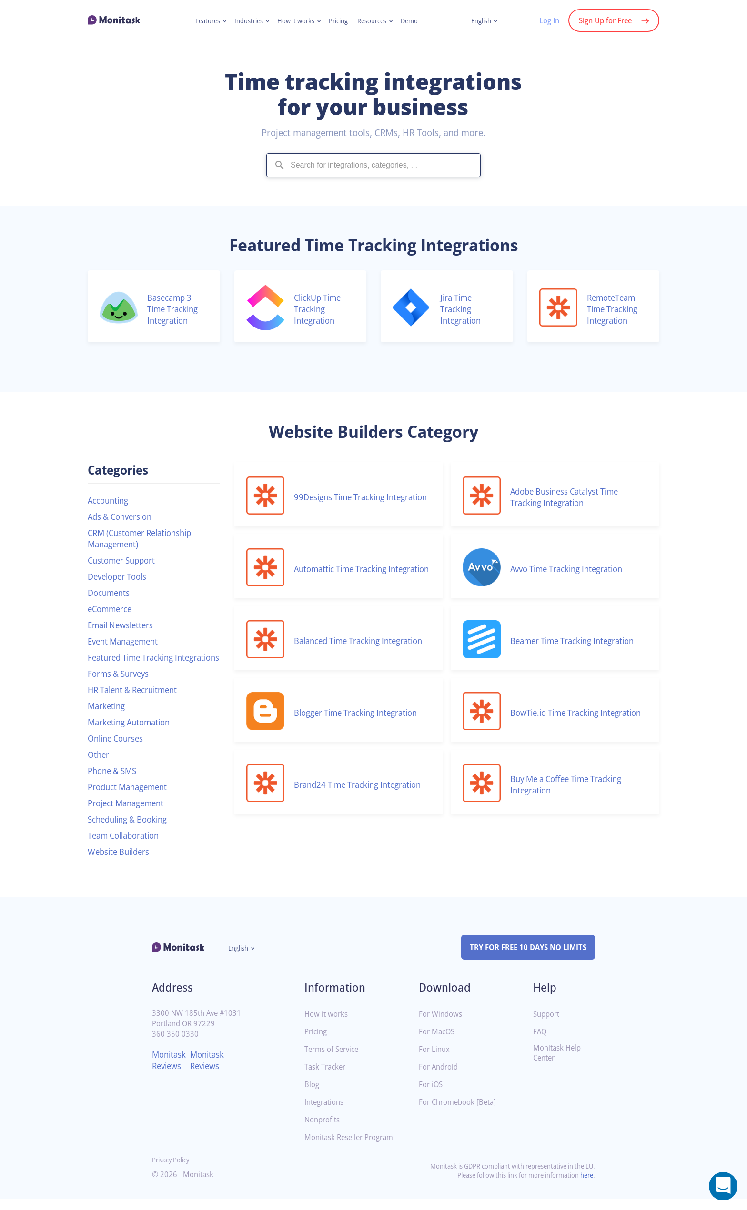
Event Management (126, 641)
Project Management (129, 814)
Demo (415, 21)
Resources (376, 21)
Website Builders (121, 863)
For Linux (435, 1061)
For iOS (431, 1096)
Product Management (131, 798)
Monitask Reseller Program (352, 1149)
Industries (245, 21)
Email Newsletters (123, 625)
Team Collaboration (127, 847)
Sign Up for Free (603, 20)
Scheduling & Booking (131, 830)
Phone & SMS (114, 782)
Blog (312, 1096)
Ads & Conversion (123, 516)
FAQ (540, 1043)
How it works (295, 21)
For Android (440, 1078)
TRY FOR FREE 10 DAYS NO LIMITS (523, 958)
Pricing (339, 21)
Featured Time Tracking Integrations (135, 663)
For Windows (442, 1026)
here (586, 1186)
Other (99, 766)
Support (547, 1026)
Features (201, 21)
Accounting (110, 500)
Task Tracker (326, 1078)
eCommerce (112, 609)
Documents (110, 592)
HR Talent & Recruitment (137, 701)
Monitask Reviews (170, 1071)
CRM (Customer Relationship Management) (145, 538)
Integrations (325, 1114)
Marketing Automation (133, 733)
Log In (544, 20)
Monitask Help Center (558, 1064)
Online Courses (118, 749)
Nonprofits (323, 1131)
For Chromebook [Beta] (460, 1114)
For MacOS (438, 1043)
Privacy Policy (172, 1171)
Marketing (108, 717)
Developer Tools (120, 576)
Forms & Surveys (121, 685)
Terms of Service (333, 1061)
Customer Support (125, 560)
